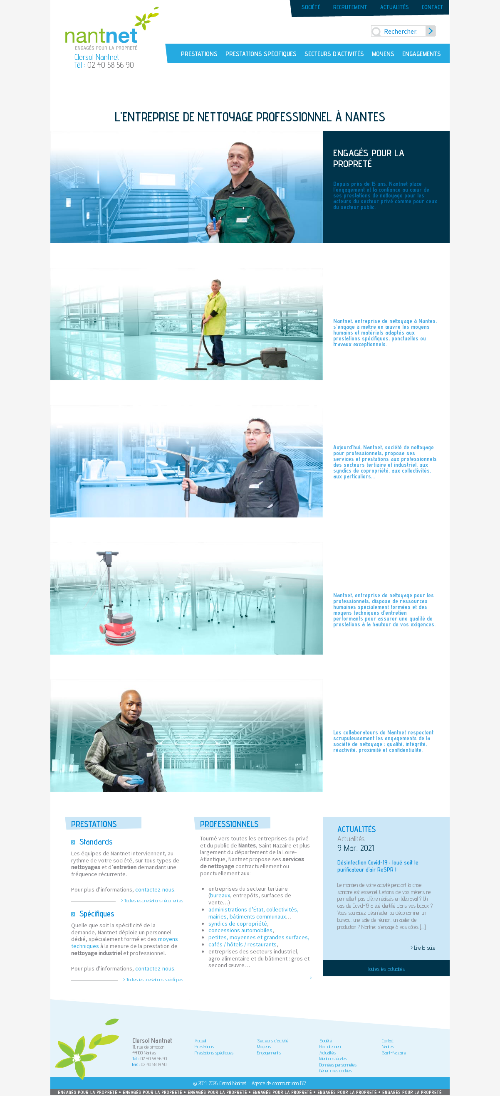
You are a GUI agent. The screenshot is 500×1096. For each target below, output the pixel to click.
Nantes (388, 1046)
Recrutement (350, 7)
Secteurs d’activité (272, 1040)
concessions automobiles (240, 930)
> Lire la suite (423, 947)
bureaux (220, 895)
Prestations (199, 54)
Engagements (421, 54)
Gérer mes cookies (335, 1070)
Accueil (200, 1040)
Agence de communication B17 (279, 1083)
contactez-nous (154, 889)
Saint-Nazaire (394, 1052)
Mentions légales (333, 1058)
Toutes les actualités (386, 968)
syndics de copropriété (237, 923)
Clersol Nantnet (233, 1083)
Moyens (383, 54)
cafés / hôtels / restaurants (242, 944)
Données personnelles (337, 1065)
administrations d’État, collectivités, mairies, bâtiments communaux (253, 913)
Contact (432, 7)
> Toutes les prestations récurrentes (152, 901)
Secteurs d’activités (334, 54)
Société (311, 7)
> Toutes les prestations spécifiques (153, 980)
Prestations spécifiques (261, 54)
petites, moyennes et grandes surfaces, (258, 937)
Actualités (394, 7)
